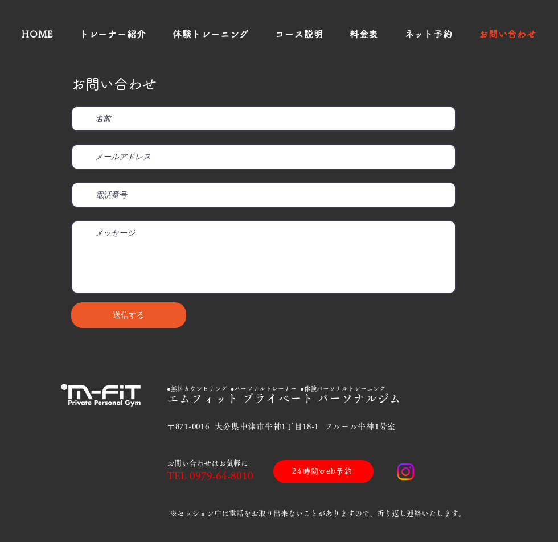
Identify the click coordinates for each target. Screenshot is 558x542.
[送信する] (128, 315)
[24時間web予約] (323, 471)
